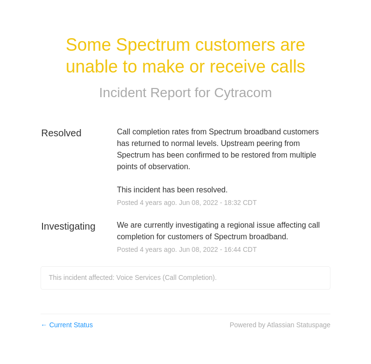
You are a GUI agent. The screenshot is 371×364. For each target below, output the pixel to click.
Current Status (67, 325)
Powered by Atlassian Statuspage (279, 325)
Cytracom (243, 92)
